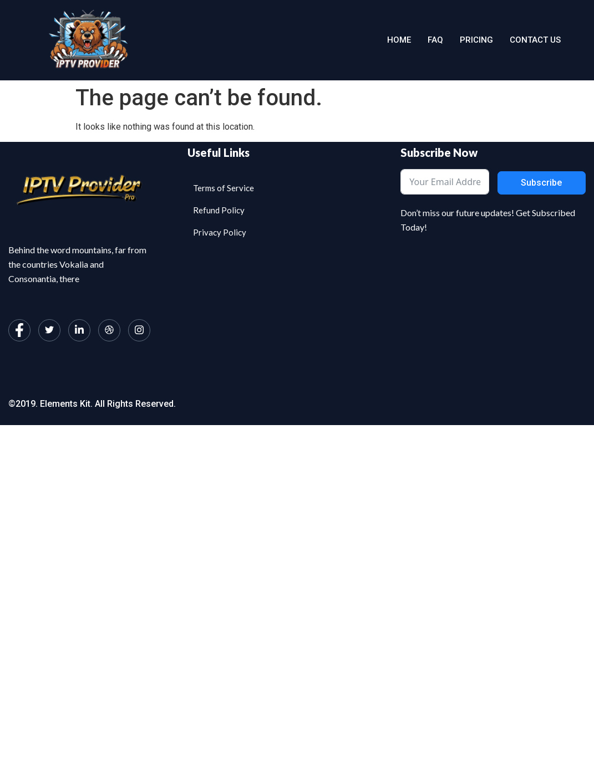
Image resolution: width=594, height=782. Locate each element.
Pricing (476, 40)
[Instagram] (139, 330)
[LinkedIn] (79, 330)
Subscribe (541, 182)
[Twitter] (49, 330)
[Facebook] (19, 330)
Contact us (535, 40)
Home (399, 40)
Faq (435, 40)
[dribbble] (109, 330)
